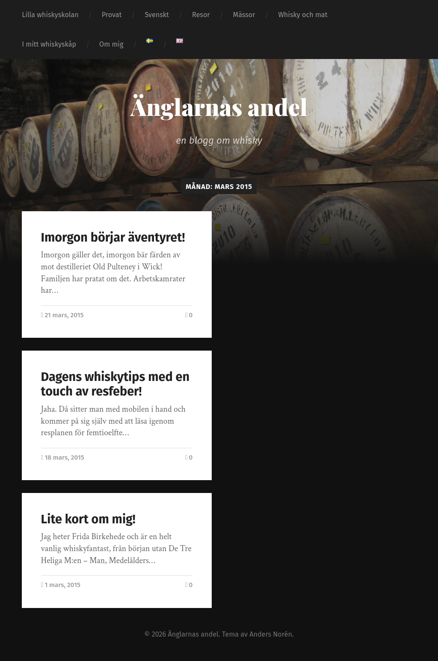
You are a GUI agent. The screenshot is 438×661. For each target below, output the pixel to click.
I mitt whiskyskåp (49, 44)
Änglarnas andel (219, 106)
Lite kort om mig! (88, 519)
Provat (112, 15)
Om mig (111, 44)
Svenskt (157, 15)
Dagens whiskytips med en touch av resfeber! (115, 384)
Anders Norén (270, 634)
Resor (201, 15)
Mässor (244, 15)
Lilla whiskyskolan (50, 15)
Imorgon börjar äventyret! (113, 237)
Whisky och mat (303, 15)
